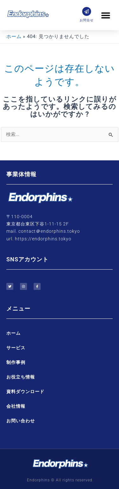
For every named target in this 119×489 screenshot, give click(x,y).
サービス (15, 347)
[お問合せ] (87, 11)
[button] (105, 15)
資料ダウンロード (25, 391)
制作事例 (15, 362)
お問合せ (87, 20)
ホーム (13, 333)
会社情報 (15, 406)
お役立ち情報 (20, 376)
